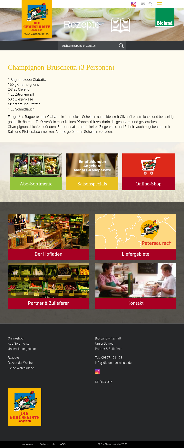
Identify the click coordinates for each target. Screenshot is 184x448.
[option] (92, 24)
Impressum (28, 444)
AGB (63, 444)
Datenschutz (47, 444)
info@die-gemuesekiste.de (113, 363)
